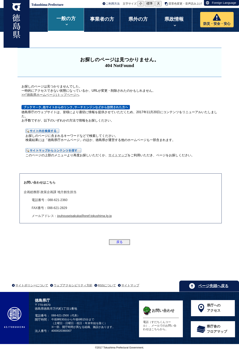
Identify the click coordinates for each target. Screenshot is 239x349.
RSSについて (107, 285)
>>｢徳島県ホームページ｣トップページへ (50, 94)
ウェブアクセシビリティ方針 (73, 285)
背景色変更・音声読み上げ (185, 3)
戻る (119, 242)
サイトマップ (117, 155)
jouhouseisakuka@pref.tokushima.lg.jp (84, 216)
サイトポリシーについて (31, 285)
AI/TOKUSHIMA (14, 317)
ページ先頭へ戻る (213, 286)
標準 (149, 3)
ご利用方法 (113, 3)
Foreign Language (224, 2)
